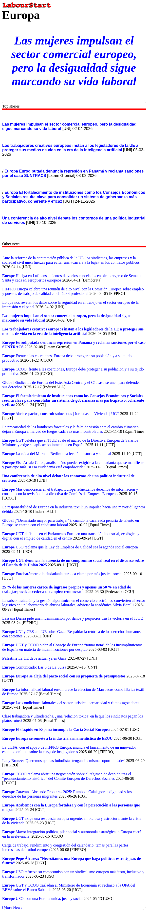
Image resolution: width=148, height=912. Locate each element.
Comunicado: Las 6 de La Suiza (41, 667)
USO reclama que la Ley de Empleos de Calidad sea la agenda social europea (77, 547)
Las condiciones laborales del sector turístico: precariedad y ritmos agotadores (77, 703)
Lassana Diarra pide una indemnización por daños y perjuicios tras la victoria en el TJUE (72, 618)
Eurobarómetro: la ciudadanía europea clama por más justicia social (69, 574)
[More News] (12, 907)
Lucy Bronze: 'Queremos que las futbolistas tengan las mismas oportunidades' (64, 761)
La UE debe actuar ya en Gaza (42, 658)
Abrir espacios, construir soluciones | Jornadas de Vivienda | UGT (67, 414)
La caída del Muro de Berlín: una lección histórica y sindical (63, 454)
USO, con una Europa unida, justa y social (49, 898)
